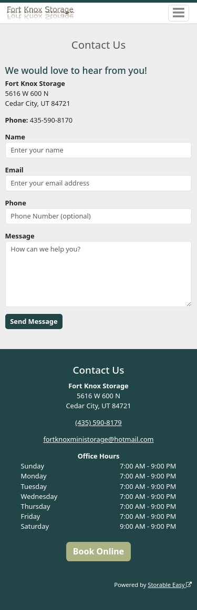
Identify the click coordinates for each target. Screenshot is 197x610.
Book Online (98, 551)
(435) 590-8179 (98, 422)
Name (15, 136)
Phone (15, 203)
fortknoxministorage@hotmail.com (98, 439)
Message (20, 236)
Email (14, 170)
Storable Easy (170, 585)
